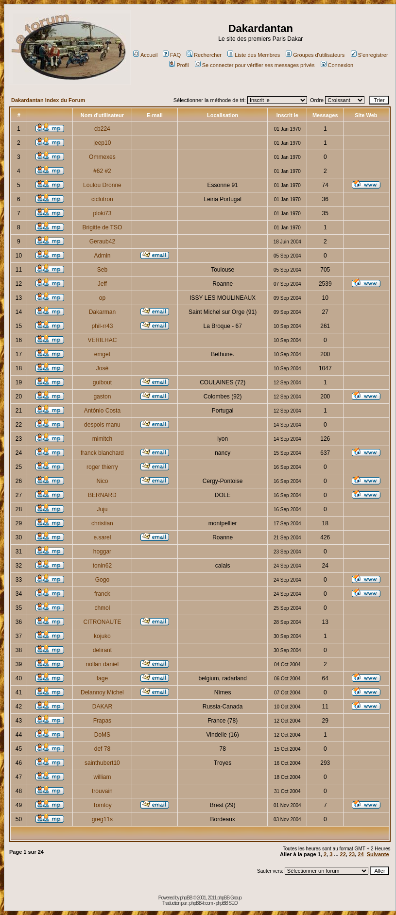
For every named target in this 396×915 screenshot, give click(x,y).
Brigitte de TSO (102, 227)
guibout (102, 382)
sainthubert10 (102, 763)
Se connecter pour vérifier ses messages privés (255, 65)
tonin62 (102, 565)
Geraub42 (102, 241)
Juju (102, 509)
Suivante (378, 854)
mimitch (102, 438)
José (102, 368)
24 (360, 854)
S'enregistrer (369, 55)
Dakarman (102, 312)
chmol (102, 607)
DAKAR (102, 706)
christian (102, 523)
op (102, 297)
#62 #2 (102, 171)
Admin (102, 255)
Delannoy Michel (102, 692)
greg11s (102, 819)
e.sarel (102, 537)
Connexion (337, 65)
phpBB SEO (227, 903)
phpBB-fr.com (201, 903)
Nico (102, 481)
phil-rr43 (102, 326)
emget (102, 354)
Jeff (102, 283)
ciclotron (102, 199)
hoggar (102, 551)
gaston (102, 396)
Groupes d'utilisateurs (315, 55)
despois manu (102, 424)
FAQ (172, 55)
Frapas (102, 720)
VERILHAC (102, 340)
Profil (179, 65)
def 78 (102, 748)
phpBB (186, 897)
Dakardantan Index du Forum (48, 100)
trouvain (102, 791)
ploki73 (102, 213)
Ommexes (102, 157)
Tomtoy (102, 805)
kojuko (102, 636)
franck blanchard (102, 452)
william (102, 777)
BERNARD (102, 495)
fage (102, 678)
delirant (102, 650)
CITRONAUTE (102, 622)
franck (102, 593)
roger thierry (102, 467)
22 (343, 854)
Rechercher (204, 55)
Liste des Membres (253, 55)
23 (352, 854)
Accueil (145, 55)
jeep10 (102, 142)
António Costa (102, 410)
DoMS (102, 734)
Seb (102, 269)
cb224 (102, 128)
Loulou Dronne (102, 185)
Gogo (102, 579)
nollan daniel (102, 664)
